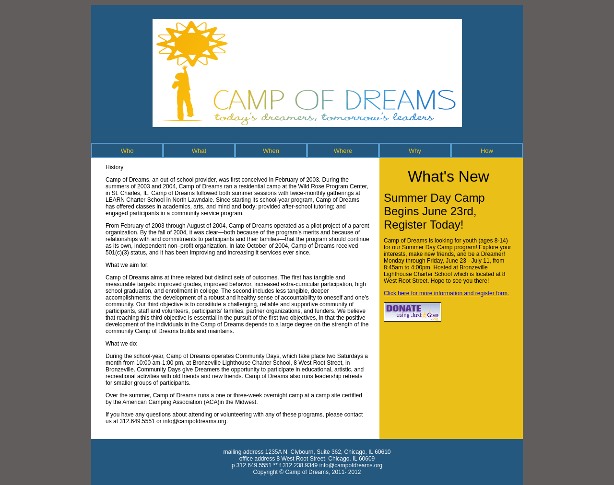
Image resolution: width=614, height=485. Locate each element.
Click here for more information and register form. (446, 293)
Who (127, 150)
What (199, 150)
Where (343, 150)
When (271, 150)
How (487, 150)
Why (415, 150)
